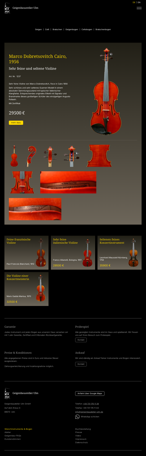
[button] (139, 8)
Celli (47, 29)
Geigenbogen (71, 29)
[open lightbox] (14, 156)
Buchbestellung (83, 429)
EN (139, 2)
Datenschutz (81, 442)
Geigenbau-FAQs (13, 436)
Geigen (38, 29)
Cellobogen (87, 29)
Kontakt (81, 340)
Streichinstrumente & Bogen (18, 429)
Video (78, 436)
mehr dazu (16, 122)
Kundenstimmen (13, 439)
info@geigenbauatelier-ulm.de (89, 412)
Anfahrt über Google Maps (90, 393)
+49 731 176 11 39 (91, 404)
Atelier (8, 432)
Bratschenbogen (103, 29)
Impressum (80, 439)
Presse (78, 432)
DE (134, 2)
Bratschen (57, 29)
